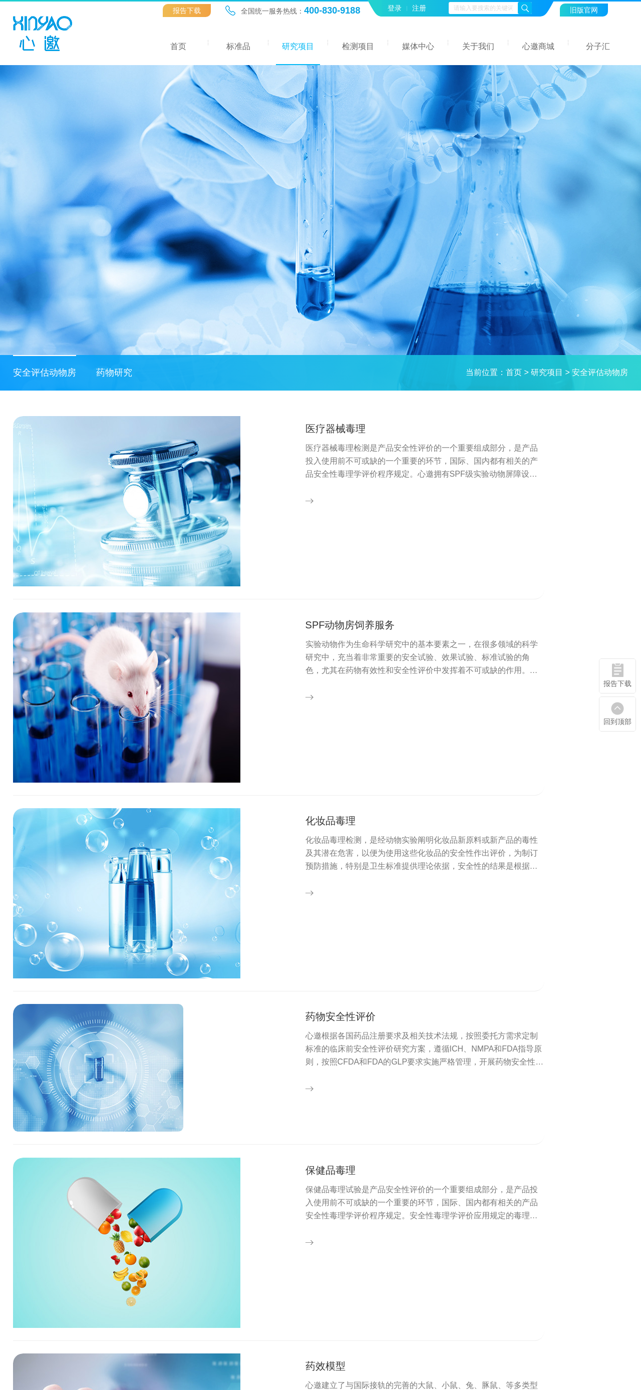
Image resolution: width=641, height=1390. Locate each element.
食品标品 (182, 1232)
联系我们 (504, 1248)
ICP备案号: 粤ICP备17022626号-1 (317, 1329)
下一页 (379, 1057)
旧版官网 (584, 10)
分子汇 (598, 46)
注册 (419, 8)
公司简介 (504, 1200)
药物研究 (114, 373)
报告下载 (187, 11)
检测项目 (358, 46)
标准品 (238, 46)
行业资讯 (425, 1216)
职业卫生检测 (349, 1264)
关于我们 (478, 46)
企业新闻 (425, 1200)
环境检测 (342, 1200)
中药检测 (342, 1216)
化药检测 (342, 1248)
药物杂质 (182, 1216)
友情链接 (583, 1329)
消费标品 (182, 1248)
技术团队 (504, 1232)
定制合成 (182, 1264)
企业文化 (504, 1216)
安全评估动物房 (44, 373)
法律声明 (541, 1329)
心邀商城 (538, 46)
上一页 (262, 1057)
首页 (178, 46)
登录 (395, 8)
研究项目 (298, 46)
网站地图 (498, 1329)
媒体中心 (418, 46)
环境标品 (182, 1200)
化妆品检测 (345, 1232)
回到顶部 (617, 722)
